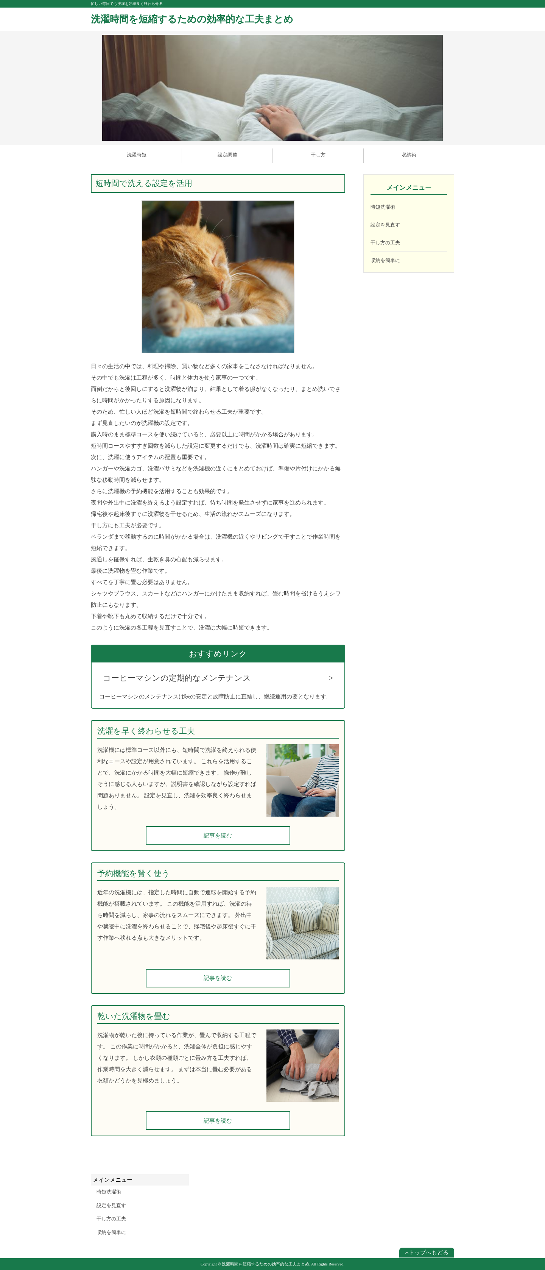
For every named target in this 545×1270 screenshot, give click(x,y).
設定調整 (227, 155)
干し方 (318, 155)
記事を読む (218, 836)
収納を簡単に (385, 260)
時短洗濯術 (383, 207)
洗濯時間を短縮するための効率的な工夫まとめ (192, 19)
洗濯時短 (136, 155)
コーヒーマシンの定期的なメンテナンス (177, 678)
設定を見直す (385, 225)
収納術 (409, 155)
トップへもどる (426, 1253)
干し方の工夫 (385, 242)
